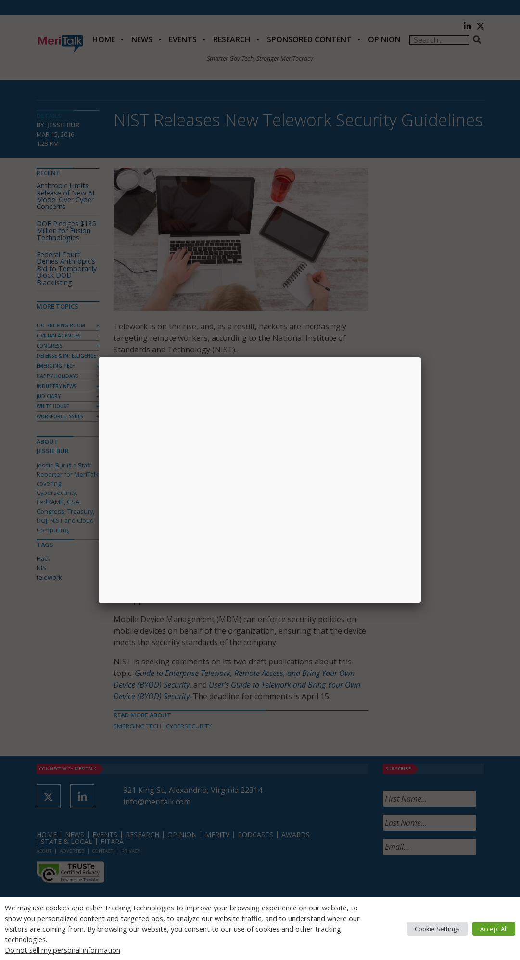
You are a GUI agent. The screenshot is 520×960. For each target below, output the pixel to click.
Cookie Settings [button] (437, 928)
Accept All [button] (493, 928)
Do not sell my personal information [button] (62, 950)
